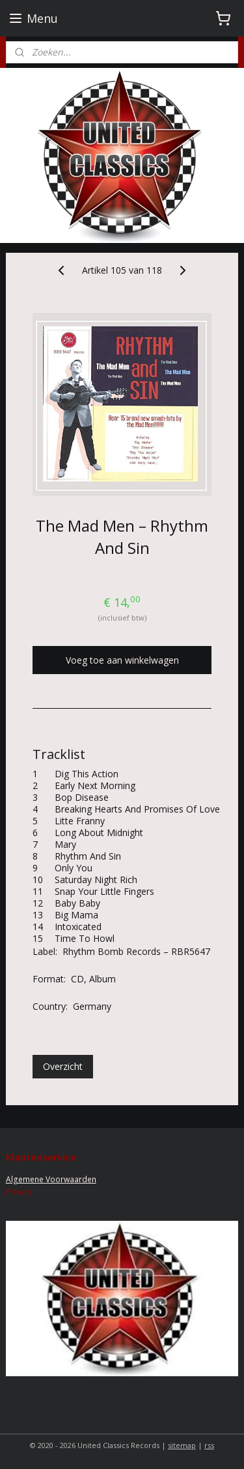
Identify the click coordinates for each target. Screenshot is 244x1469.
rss (209, 1445)
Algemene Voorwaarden (51, 1179)
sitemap (182, 1445)
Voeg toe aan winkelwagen (122, 660)
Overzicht (63, 1066)
